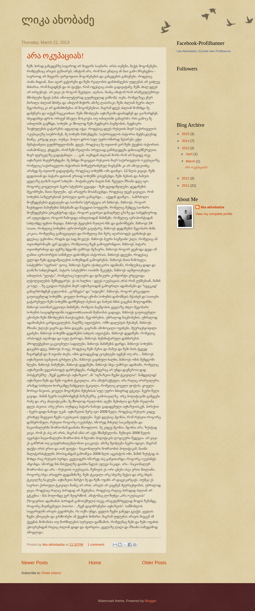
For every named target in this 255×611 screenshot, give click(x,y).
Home (95, 562)
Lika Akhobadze (187, 51)
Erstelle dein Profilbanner (215, 51)
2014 (186, 141)
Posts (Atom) (51, 573)
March (191, 161)
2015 (186, 134)
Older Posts (154, 562)
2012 (186, 178)
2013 (186, 148)
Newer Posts (34, 562)
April (189, 154)
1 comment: (97, 544)
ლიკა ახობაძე (57, 20)
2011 (186, 185)
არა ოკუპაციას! (55, 55)
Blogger (150, 601)
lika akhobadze (212, 207)
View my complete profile (213, 214)
